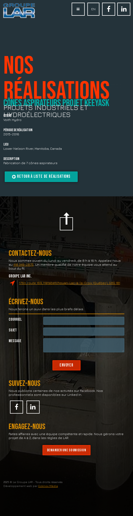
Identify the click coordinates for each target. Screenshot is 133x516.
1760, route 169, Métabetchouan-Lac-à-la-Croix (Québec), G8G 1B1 (69, 290)
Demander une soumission (66, 458)
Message (15, 348)
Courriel (15, 327)
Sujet (13, 337)
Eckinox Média (48, 493)
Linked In (123, 12)
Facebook (108, 12)
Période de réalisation (18, 130)
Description (11, 159)
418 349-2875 (23, 272)
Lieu (5, 145)
